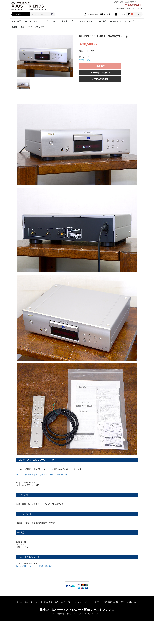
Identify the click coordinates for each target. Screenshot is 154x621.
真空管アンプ (67, 21)
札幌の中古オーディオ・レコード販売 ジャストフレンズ (77, 609)
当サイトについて (75, 602)
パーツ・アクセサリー (37, 27)
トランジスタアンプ (84, 21)
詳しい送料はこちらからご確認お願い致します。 (37, 566)
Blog (26, 602)
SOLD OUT (99, 66)
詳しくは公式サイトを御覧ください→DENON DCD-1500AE (41, 474)
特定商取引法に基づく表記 (114, 602)
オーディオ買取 (46, 602)
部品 (22, 27)
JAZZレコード (115, 21)
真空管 (14, 27)
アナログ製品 (101, 21)
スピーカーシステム (32, 21)
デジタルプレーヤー (133, 21)
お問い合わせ (132, 602)
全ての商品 (16, 21)
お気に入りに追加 (100, 79)
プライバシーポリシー (92, 602)
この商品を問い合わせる (100, 72)
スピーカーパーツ (51, 21)
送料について (60, 602)
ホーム (19, 602)
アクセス (34, 602)
